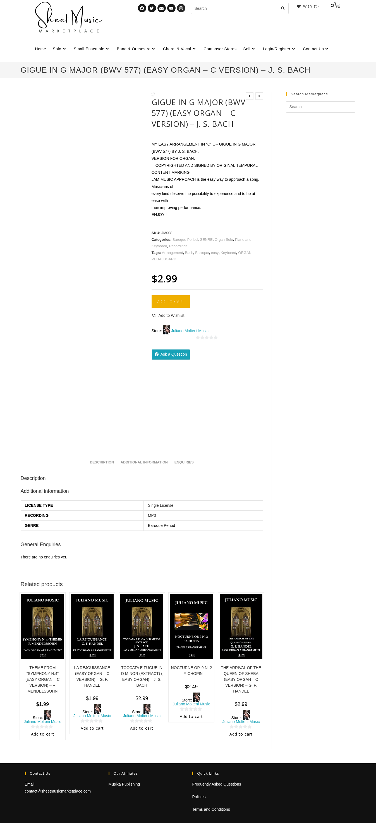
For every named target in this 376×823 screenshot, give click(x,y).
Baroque (202, 253)
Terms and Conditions (211, 809)
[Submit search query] (283, 8)
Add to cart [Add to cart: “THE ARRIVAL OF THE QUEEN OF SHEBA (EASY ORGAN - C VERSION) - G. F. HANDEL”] (241, 734)
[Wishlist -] (307, 6)
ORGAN (245, 253)
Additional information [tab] (144, 462)
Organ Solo (224, 239)
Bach (189, 253)
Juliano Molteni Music (190, 331)
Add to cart (170, 301)
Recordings (178, 246)
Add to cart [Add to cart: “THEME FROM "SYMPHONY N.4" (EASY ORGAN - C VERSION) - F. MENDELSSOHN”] (42, 734)
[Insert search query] (320, 107)
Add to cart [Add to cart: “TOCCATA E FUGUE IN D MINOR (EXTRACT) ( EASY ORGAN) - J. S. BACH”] (141, 728)
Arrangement (172, 253)
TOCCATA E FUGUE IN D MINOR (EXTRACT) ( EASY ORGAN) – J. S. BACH (141, 676)
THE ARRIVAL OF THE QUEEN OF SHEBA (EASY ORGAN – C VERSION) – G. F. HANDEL (241, 679)
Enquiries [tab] (184, 462)
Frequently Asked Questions (216, 784)
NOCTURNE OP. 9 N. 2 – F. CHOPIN (191, 670)
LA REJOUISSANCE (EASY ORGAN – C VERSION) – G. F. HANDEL (92, 676)
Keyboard (228, 253)
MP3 (152, 515)
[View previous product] (249, 96)
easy (215, 253)
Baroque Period (185, 239)
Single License (160, 505)
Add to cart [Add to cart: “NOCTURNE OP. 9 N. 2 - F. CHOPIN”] (191, 716)
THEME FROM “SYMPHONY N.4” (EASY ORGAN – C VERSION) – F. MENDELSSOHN (42, 679)
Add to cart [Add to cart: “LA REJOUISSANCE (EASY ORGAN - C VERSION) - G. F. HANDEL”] (92, 728)
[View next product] (259, 96)
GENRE (206, 239)
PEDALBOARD (164, 259)
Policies (199, 797)
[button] (168, 315)
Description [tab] (102, 462)
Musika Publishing (124, 784)
